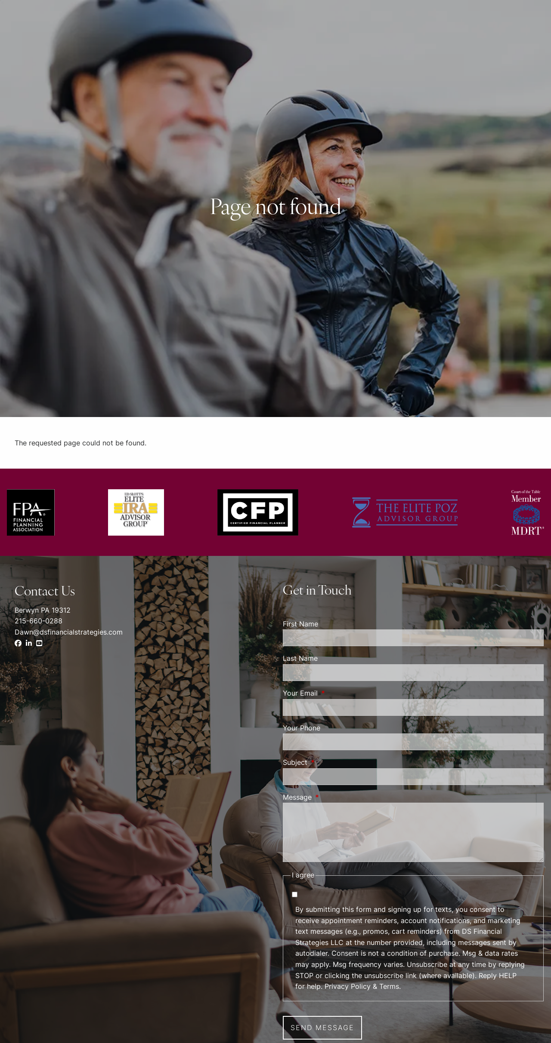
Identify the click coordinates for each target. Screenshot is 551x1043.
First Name (300, 624)
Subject (330, 762)
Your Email (335, 693)
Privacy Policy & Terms (362, 986)
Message (332, 797)
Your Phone (301, 728)
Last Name (300, 658)
